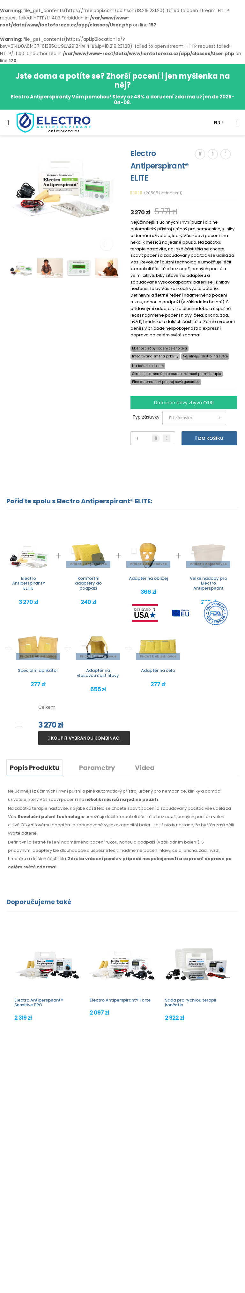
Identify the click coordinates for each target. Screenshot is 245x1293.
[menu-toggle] (7, 122)
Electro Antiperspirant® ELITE (28, 583)
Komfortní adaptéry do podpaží (88, 583)
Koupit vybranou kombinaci (85, 738)
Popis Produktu (34, 767)
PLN (217, 122)
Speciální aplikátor (38, 670)
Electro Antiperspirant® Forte (120, 1000)
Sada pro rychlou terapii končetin (190, 1002)
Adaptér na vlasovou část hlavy (98, 673)
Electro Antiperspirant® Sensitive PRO (38, 1002)
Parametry (97, 767)
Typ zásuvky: (146, 417)
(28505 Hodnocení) (163, 193)
